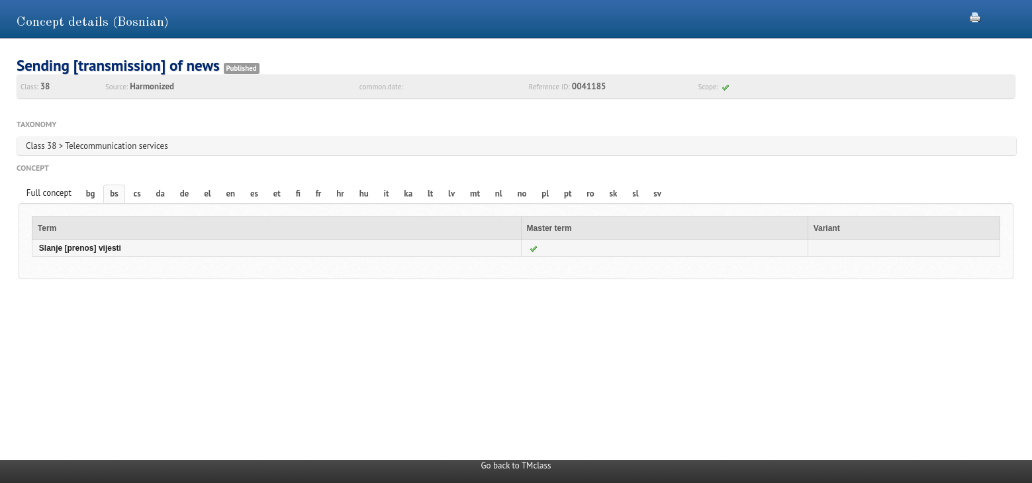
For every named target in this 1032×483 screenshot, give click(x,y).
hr (340, 193)
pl (545, 193)
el (207, 193)
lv (451, 193)
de (184, 193)
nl (498, 193)
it (386, 193)
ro (590, 193)
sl (635, 193)
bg (90, 193)
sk (614, 193)
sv (657, 193)
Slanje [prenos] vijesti (80, 248)
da (160, 193)
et (277, 193)
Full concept (48, 192)
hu (364, 193)
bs (114, 193)
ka (408, 193)
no (521, 193)
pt (568, 193)
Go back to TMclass (516, 465)
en (230, 193)
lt (430, 193)
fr (319, 193)
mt (475, 193)
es (254, 193)
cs (137, 193)
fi (298, 193)
